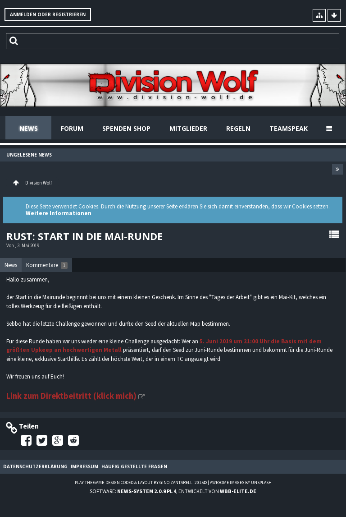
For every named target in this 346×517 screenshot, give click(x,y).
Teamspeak (288, 128)
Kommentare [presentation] (47, 265)
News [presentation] (11, 265)
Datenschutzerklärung (35, 466)
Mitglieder (188, 128)
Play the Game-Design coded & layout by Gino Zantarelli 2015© (141, 482)
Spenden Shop (126, 128)
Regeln (238, 128)
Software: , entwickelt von (173, 491)
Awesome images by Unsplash (241, 482)
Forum (72, 128)
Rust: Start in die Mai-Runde (84, 236)
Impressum (84, 466)
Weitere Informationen (58, 213)
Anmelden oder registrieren (48, 14)
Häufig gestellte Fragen (134, 466)
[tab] (11, 265)
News (28, 128)
